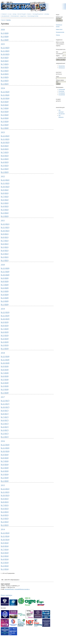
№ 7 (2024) (5, 108)
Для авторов (62, 113)
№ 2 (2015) (5, 522)
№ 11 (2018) (5, 360)
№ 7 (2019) (5, 329)
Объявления (5, 16)
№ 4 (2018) (5, 383)
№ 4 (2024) (5, 118)
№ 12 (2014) (5, 533)
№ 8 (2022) (5, 193)
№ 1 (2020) (5, 304)
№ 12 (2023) (5, 136)
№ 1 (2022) (5, 216)
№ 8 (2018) (5, 370)
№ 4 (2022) (5, 206)
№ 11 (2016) (5, 448)
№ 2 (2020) (5, 301)
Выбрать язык (59, 17)
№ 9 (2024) (5, 102)
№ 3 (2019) (5, 342)
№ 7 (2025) (5, 64)
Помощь (58, 35)
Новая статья (59, 29)
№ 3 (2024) (5, 121)
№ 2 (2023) (5, 169)
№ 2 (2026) (5, 36)
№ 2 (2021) (5, 257)
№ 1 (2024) (5, 128)
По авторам (61, 91)
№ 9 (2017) (5, 410)
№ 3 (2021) (5, 254)
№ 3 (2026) (5, 33)
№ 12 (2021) (5, 224)
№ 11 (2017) (5, 404)
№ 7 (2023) (5, 152)
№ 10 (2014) (5, 539)
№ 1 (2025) (5, 84)
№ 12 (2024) (5, 92)
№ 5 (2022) (5, 203)
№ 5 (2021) (5, 247)
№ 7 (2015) (5, 505)
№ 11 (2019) (5, 316)
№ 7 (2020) (5, 285)
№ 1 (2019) (5, 348)
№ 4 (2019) (5, 339)
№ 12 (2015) (5, 489)
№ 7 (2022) (5, 196)
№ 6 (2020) (5, 288)
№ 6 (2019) (5, 332)
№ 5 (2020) (5, 291)
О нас (10, 14)
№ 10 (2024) (5, 98)
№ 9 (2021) (5, 234)
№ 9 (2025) (5, 57)
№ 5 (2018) (5, 379)
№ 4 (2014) (5, 559)
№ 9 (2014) (5, 543)
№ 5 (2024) (5, 115)
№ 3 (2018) (5, 386)
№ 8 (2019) (5, 325)
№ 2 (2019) (5, 345)
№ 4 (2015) (5, 515)
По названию (62, 92)
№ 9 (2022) (5, 190)
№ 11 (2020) (5, 272)
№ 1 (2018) (5, 393)
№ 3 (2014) (5, 563)
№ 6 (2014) (5, 553)
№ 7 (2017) (5, 417)
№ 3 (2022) (5, 210)
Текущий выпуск (38, 14)
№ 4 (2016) (5, 471)
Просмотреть (62, 66)
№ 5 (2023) (5, 159)
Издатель (23, 16)
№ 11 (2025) (5, 51)
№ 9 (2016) (5, 455)
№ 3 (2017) (5, 430)
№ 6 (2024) (5, 111)
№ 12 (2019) (5, 312)
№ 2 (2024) (5, 125)
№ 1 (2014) (5, 569)
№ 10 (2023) (5, 142)
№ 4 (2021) (5, 250)
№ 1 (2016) (5, 481)
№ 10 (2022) (5, 187)
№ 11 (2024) (5, 95)
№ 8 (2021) (5, 237)
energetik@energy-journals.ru (22, 589)
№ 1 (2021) (5, 260)
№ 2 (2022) (5, 213)
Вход (14, 14)
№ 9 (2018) (5, 366)
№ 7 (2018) (5, 373)
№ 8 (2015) (5, 502)
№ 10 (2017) (5, 407)
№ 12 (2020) (5, 268)
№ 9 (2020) (5, 278)
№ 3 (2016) (5, 474)
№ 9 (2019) (5, 322)
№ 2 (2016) (5, 478)
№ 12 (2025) (5, 48)
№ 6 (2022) (5, 200)
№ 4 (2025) (5, 74)
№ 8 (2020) (5, 281)
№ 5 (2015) (5, 512)
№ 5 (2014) (5, 556)
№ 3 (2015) (5, 518)
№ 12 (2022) (5, 180)
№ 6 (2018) (5, 376)
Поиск (29, 14)
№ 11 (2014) (5, 536)
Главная (4, 14)
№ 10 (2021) (5, 231)
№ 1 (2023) (5, 172)
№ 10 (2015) (5, 495)
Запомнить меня (62, 57)
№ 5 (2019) (5, 335)
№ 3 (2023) (5, 165)
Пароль (58, 55)
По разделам (62, 94)
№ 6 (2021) (5, 244)
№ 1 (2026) (5, 40)
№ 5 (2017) (5, 424)
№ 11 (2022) (5, 183)
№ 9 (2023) (5, 146)
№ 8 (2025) (5, 61)
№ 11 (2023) (5, 139)
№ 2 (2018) (5, 389)
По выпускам (62, 89)
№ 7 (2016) (5, 461)
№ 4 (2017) (5, 427)
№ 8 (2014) (5, 546)
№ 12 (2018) (5, 356)
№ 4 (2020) (5, 295)
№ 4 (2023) (5, 162)
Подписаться (62, 67)
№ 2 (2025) (5, 81)
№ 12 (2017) (5, 401)
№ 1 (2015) (5, 525)
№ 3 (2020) (5, 298)
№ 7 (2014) (5, 549)
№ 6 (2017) (5, 420)
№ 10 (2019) (5, 319)
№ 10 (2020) (5, 275)
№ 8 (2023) (5, 149)
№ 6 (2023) (5, 156)
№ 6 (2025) (5, 67)
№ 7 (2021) (5, 241)
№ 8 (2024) (5, 105)
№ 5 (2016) (5, 468)
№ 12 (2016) (5, 445)
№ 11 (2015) (5, 492)
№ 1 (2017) (5, 437)
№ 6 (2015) (5, 509)
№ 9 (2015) (5, 499)
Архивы (46, 14)
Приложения (15, 16)
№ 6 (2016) (5, 464)
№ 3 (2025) (5, 77)
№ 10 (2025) (5, 54)
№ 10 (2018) (5, 363)
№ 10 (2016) (5, 451)
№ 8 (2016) (5, 458)
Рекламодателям (60, 32)
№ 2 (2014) (5, 566)
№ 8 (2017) (5, 414)
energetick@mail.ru (9, 589)
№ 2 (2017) (5, 433)
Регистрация (22, 14)
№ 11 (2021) (5, 227)
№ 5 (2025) (5, 71)
